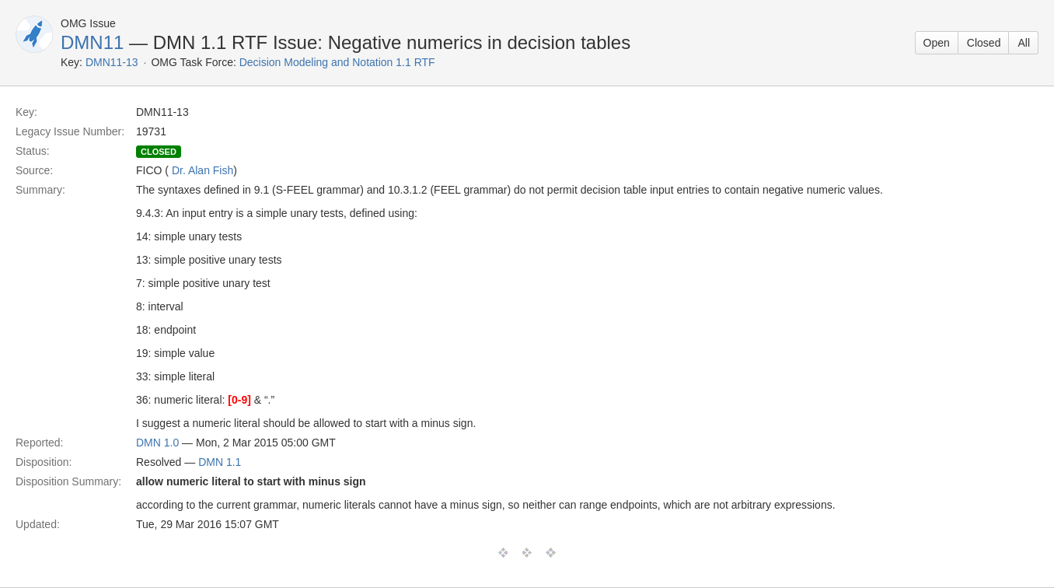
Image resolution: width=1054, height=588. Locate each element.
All (1023, 43)
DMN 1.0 (157, 442)
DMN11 (92, 42)
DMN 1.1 (219, 462)
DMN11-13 (112, 62)
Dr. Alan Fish (202, 170)
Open (936, 43)
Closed (984, 43)
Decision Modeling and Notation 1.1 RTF (337, 62)
